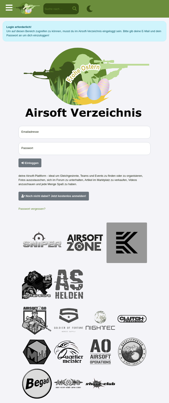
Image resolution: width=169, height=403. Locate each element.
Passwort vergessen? (31, 208)
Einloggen (30, 163)
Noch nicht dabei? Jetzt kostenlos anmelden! (53, 196)
